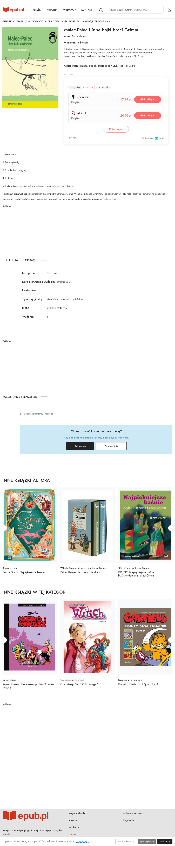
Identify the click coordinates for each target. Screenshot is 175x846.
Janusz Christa (9, 680)
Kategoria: (28, 273)
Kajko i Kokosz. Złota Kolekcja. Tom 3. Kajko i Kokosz (29, 686)
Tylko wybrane (147, 841)
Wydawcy (69, 9)
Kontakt (86, 9)
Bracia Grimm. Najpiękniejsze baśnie (24, 572)
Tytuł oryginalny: (32, 299)
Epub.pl (7, 21)
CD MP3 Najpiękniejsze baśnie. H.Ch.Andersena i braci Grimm (136, 574)
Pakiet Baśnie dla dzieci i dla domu (80, 572)
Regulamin (128, 820)
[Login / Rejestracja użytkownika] (169, 9)
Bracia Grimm (79, 36)
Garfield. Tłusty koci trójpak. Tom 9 (138, 684)
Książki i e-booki (77, 813)
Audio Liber (82, 42)
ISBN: (25, 308)
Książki (37, 9)
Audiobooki (35, 21)
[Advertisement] (87, 232)
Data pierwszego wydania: (38, 281)
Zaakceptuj (165, 841)
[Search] (101, 10)
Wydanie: (28, 316)
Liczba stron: (30, 290)
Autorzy (52, 9)
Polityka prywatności (133, 813)
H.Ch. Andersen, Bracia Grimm (133, 568)
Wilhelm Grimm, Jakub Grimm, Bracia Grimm (83, 568)
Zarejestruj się (111, 446)
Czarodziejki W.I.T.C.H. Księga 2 (79, 684)
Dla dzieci (54, 21)
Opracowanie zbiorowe (72, 680)
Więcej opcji (82, 841)
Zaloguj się (80, 446)
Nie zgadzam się (126, 841)
